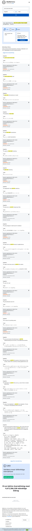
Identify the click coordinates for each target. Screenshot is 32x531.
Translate (7, 521)
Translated (9, 516)
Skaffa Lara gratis (8, 477)
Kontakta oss (8, 524)
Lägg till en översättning (8, 52)
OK (27, 529)
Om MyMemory (8, 519)
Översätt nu (22, 40)
